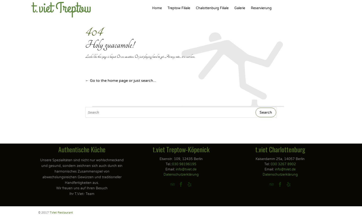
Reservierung (261, 8)
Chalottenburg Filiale (212, 8)
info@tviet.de (186, 169)
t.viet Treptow (61, 8)
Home (157, 8)
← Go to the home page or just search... (120, 80)
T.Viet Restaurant (61, 212)
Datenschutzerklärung (181, 175)
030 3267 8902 (283, 164)
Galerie (239, 8)
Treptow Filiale (179, 8)
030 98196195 (184, 164)
